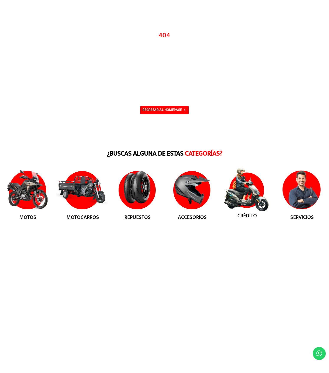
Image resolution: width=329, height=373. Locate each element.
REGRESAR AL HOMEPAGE (162, 110)
